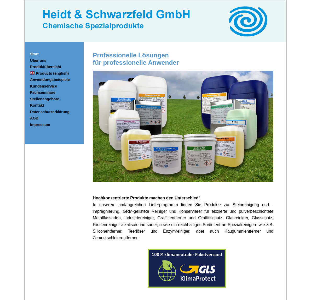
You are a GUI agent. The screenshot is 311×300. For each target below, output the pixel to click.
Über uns (38, 60)
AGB (34, 118)
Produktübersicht (45, 67)
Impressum (40, 125)
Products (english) (49, 73)
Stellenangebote (44, 99)
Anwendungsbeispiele (50, 80)
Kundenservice (43, 86)
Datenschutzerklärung (50, 112)
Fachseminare (42, 92)
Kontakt (37, 105)
